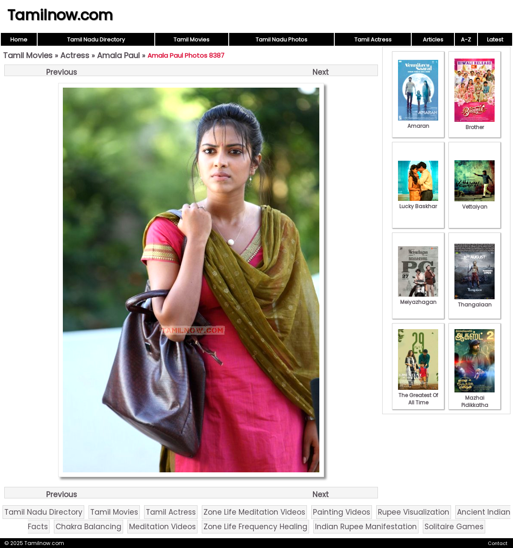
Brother (474, 123)
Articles (433, 39)
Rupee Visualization (413, 512)
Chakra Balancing (88, 526)
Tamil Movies (191, 39)
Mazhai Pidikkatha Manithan (474, 401)
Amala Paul (118, 55)
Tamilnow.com (60, 15)
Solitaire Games (454, 526)
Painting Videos (341, 512)
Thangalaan (474, 301)
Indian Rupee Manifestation (366, 526)
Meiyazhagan (418, 298)
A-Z (466, 39)
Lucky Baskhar (418, 202)
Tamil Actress (373, 39)
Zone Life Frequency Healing (255, 526)
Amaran (418, 122)
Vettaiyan (474, 203)
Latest (495, 39)
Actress (74, 55)
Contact (497, 543)
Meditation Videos (162, 526)
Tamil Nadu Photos (281, 39)
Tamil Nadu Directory (96, 39)
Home (18, 39)
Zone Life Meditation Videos (254, 512)
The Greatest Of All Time (418, 395)
